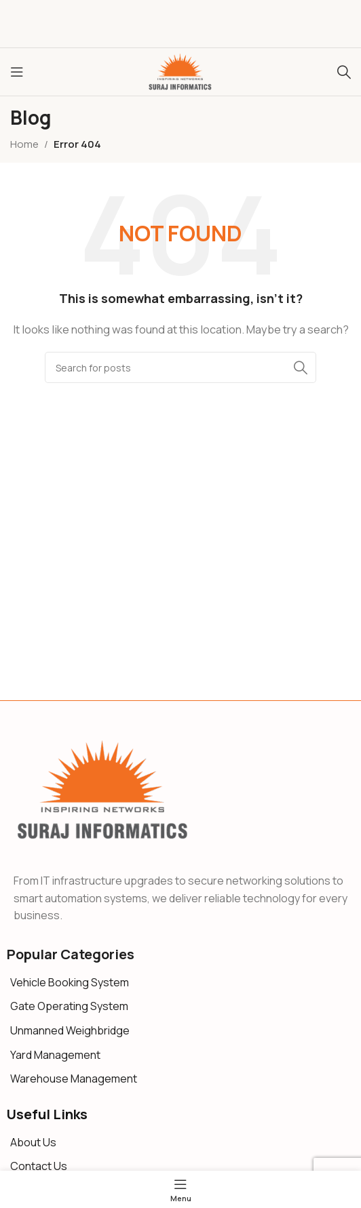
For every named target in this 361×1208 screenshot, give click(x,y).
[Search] (344, 71)
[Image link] (103, 789)
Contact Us (38, 1166)
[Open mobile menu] (17, 71)
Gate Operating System (69, 1006)
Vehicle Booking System (69, 982)
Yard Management (55, 1054)
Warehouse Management (73, 1078)
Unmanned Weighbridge (70, 1030)
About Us (33, 1142)
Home (24, 144)
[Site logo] (180, 71)
